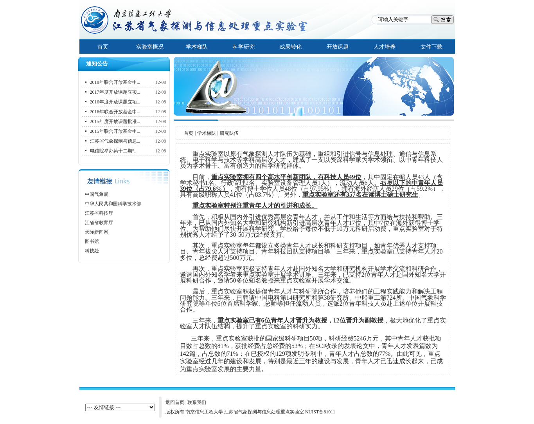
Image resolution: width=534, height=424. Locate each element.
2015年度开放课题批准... (115, 121)
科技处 (92, 251)
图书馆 (92, 241)
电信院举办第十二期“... (114, 151)
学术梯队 (206, 133)
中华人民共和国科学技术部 (113, 204)
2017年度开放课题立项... (115, 92)
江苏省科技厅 (99, 213)
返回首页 (174, 402)
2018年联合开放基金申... (115, 82)
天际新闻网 (96, 232)
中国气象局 (96, 194)
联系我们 (196, 402)
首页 (188, 133)
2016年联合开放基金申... (115, 111)
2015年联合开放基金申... (115, 131)
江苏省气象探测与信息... (115, 141)
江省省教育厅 (99, 222)
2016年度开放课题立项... (115, 102)
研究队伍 (229, 133)
